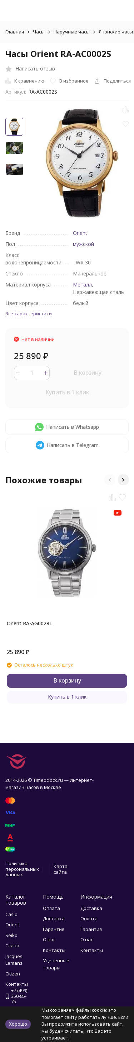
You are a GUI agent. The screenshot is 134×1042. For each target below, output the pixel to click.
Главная (14, 31)
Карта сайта (61, 869)
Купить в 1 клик (67, 392)
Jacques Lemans (14, 960)
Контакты (54, 950)
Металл (82, 284)
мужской (83, 244)
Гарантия (53, 929)
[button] (109, 479)
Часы (39, 31)
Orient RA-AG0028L (29, 623)
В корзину (87, 373)
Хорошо (18, 1024)
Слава (12, 945)
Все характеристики (28, 313)
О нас (49, 939)
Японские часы (116, 31)
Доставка (54, 918)
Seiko (11, 935)
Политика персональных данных (22, 869)
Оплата (51, 908)
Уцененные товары (56, 964)
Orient (80, 233)
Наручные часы (72, 31)
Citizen (12, 973)
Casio (11, 914)
